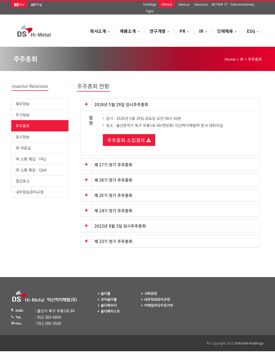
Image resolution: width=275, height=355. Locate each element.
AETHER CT (219, 4)
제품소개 (131, 31)
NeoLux (184, 4)
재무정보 (23, 103)
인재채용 (228, 31)
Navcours (201, 4)
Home (230, 59)
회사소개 (101, 31)
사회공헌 (150, 293)
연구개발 (161, 31)
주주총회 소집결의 (129, 140)
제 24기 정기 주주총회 (113, 210)
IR (204, 31)
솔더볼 (105, 293)
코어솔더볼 (109, 299)
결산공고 (23, 181)
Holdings (149, 4)
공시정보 (23, 136)
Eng (36, 4)
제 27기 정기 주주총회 (113, 164)
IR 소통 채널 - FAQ (31, 159)
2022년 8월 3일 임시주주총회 (120, 226)
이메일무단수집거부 (158, 305)
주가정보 (23, 114)
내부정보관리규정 (30, 192)
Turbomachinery (242, 4)
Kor (19, 4)
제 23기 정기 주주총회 (113, 241)
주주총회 (23, 125)
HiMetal (166, 4)
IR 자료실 (23, 147)
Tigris (150, 11)
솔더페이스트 (110, 311)
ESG (254, 31)
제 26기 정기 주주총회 (113, 180)
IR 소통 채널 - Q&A (31, 170)
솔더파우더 (109, 305)
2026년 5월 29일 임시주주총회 (121, 104)
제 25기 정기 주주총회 (113, 195)
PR (185, 31)
